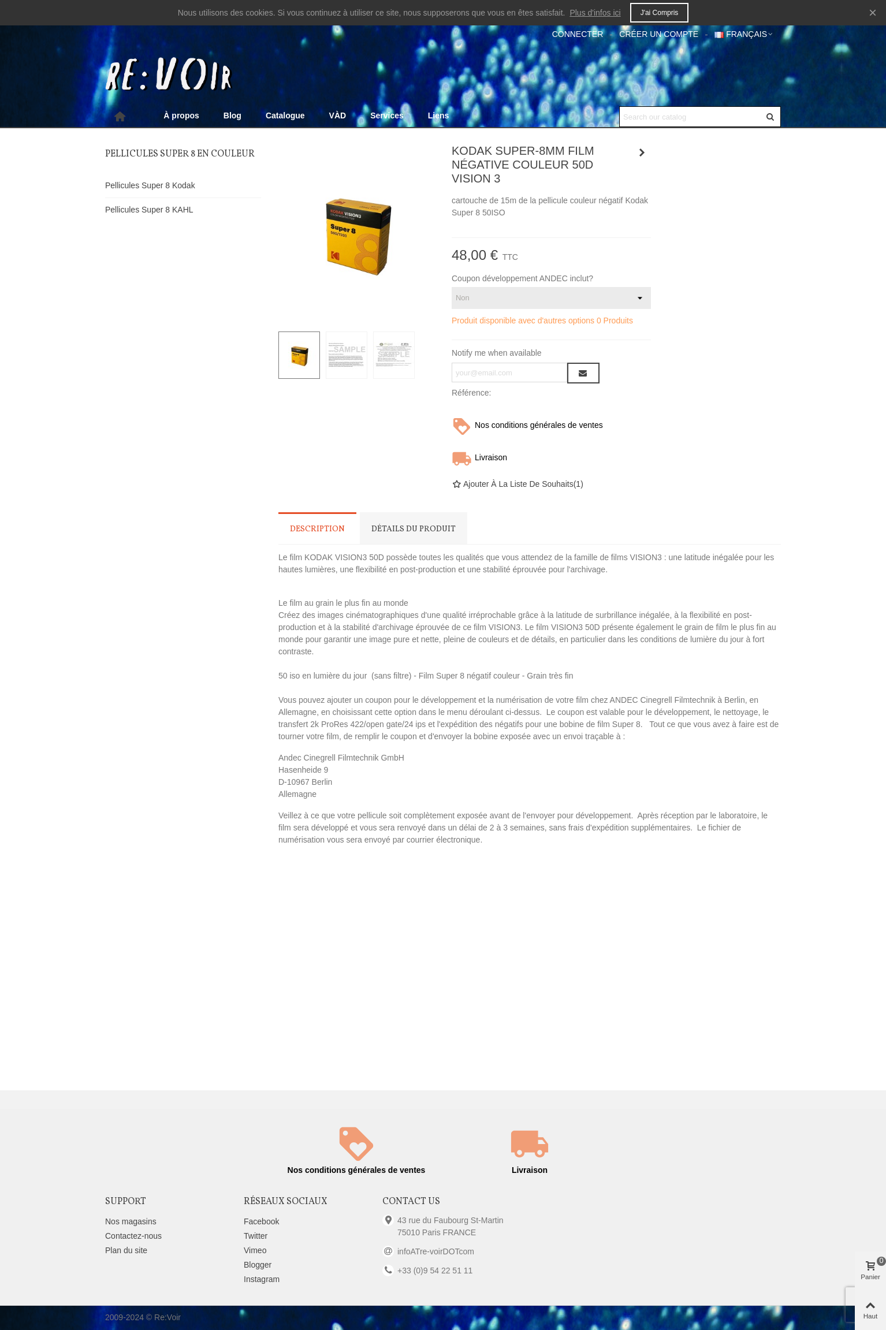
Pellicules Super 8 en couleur (180, 154)
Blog (232, 115)
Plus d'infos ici (594, 12)
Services (387, 115)
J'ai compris (660, 13)
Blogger (257, 1264)
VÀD (338, 115)
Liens (438, 115)
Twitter (255, 1235)
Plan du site (126, 1250)
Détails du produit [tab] (413, 529)
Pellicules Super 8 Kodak (150, 185)
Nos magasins (131, 1221)
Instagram (262, 1279)
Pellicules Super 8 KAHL (149, 209)
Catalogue (285, 115)
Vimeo (255, 1250)
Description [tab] (317, 529)
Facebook (261, 1221)
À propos (181, 115)
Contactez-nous (133, 1235)
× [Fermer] (873, 12)
